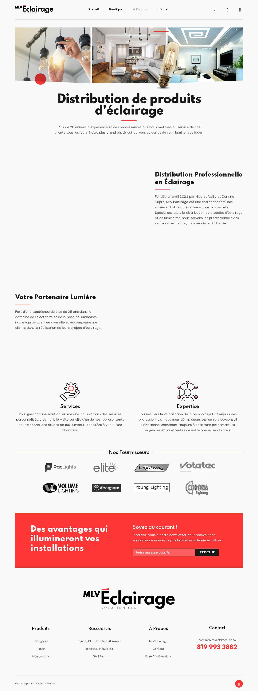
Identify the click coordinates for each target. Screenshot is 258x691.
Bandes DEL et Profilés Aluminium (99, 641)
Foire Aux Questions (158, 656)
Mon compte (40, 656)
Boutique (116, 9)
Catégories (40, 641)
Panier (41, 649)
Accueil (93, 9)
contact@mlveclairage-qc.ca (217, 640)
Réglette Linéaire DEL (99, 649)
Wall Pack (99, 656)
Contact (163, 9)
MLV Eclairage (158, 641)
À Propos (140, 9)
